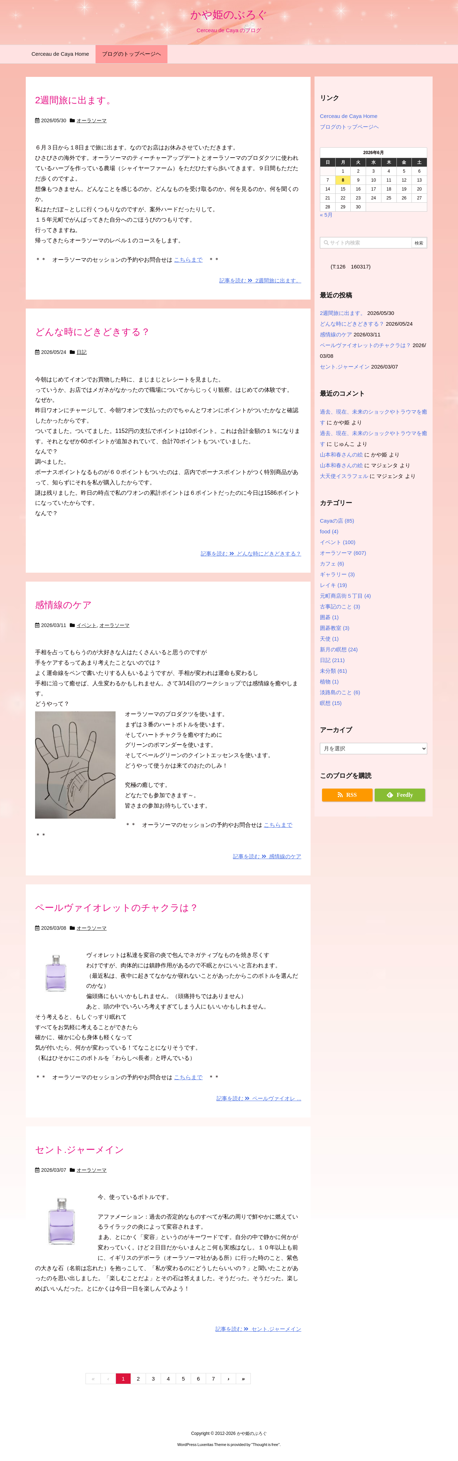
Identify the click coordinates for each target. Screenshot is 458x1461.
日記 (82, 352)
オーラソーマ (92, 120)
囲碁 (329, 617)
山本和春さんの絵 (341, 454)
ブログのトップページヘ (349, 127)
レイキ (333, 585)
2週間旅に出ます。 (75, 100)
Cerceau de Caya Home (348, 116)
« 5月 (326, 215)
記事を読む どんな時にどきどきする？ (251, 554)
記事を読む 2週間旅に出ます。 (260, 280)
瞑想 (331, 703)
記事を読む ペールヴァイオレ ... (258, 1098)
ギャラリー (337, 574)
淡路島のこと (340, 692)
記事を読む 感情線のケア (267, 856)
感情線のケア (63, 604)
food (329, 531)
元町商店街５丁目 (345, 596)
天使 (329, 639)
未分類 (333, 671)
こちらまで (188, 260)
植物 (329, 681)
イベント (87, 625)
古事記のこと (340, 606)
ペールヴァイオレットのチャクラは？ (117, 907)
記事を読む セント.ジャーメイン (258, 1329)
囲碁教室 (335, 628)
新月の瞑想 (339, 649)
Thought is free (265, 1444)
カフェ (332, 564)
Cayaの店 (337, 521)
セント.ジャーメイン (79, 1149)
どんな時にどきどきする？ (92, 331)
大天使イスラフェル (344, 476)
